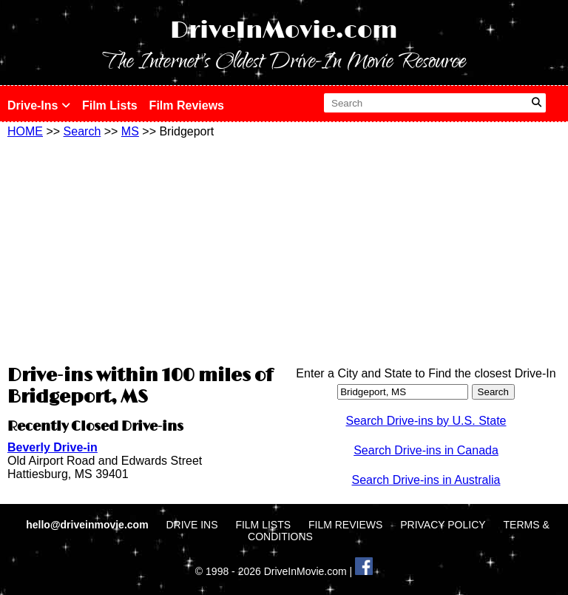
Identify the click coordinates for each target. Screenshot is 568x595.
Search (82, 131)
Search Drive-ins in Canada (426, 450)
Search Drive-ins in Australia (426, 480)
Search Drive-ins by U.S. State (426, 420)
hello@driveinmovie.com (88, 525)
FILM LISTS (263, 525)
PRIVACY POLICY (442, 525)
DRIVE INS (191, 525)
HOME (25, 131)
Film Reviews (186, 105)
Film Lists (110, 105)
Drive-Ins (38, 105)
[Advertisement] (142, 249)
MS (130, 131)
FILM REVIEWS (345, 525)
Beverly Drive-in (52, 447)
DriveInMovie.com (284, 30)
